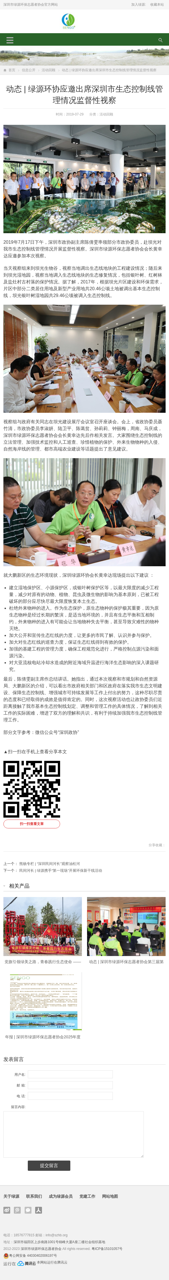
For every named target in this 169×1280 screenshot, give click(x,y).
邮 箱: (21, 1085)
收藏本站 (157, 5)
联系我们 (34, 1196)
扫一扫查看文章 (32, 824)
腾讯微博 (17, 1210)
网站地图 (110, 1196)
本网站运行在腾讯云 (52, 1262)
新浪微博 (6, 1210)
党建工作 (87, 1196)
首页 (12, 70)
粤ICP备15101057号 (107, 1249)
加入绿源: (138, 5)
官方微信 (28, 1210)
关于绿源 (11, 1196)
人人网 (38, 1210)
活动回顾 (48, 70)
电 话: (21, 1096)
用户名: (20, 1075)
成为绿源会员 (61, 1196)
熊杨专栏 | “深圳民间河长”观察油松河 (49, 864)
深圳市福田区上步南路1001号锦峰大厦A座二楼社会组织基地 (59, 1242)
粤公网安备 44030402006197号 (33, 1256)
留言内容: (18, 1107)
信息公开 (28, 70)
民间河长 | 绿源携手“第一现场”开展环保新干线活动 (60, 870)
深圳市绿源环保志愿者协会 (41, 1249)
